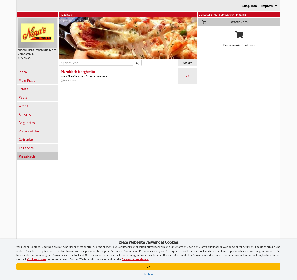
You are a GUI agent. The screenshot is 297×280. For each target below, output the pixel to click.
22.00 (187, 76)
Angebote (26, 148)
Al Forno (25, 114)
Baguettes (27, 122)
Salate (23, 88)
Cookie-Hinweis (36, 259)
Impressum (269, 6)
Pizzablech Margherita (78, 71)
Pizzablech (27, 156)
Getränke (26, 139)
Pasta (23, 97)
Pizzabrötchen (30, 131)
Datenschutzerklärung (135, 259)
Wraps (23, 105)
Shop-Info (249, 6)
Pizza (23, 72)
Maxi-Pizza (27, 80)
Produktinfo (68, 80)
